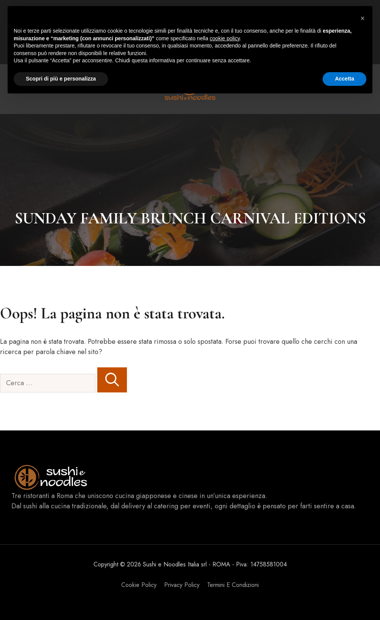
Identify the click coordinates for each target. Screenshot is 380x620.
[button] (362, 18)
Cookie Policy (139, 584)
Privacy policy (182, 584)
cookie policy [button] (225, 38)
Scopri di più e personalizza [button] (61, 79)
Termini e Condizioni (233, 584)
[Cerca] (112, 379)
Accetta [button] (344, 79)
